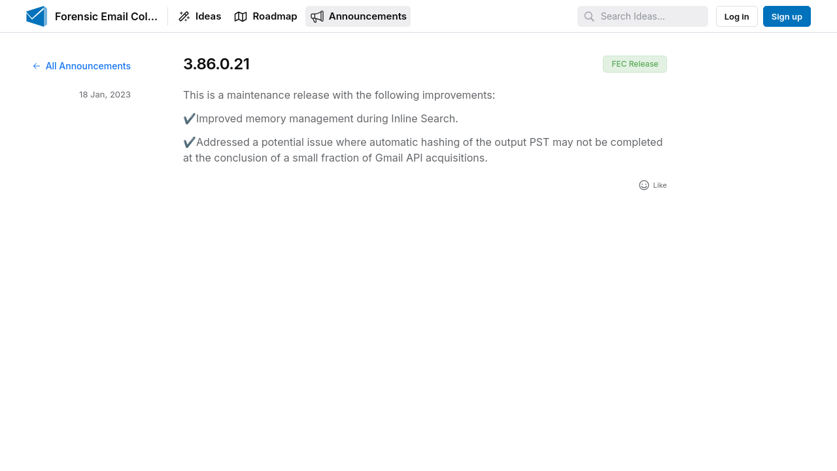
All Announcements (81, 65)
